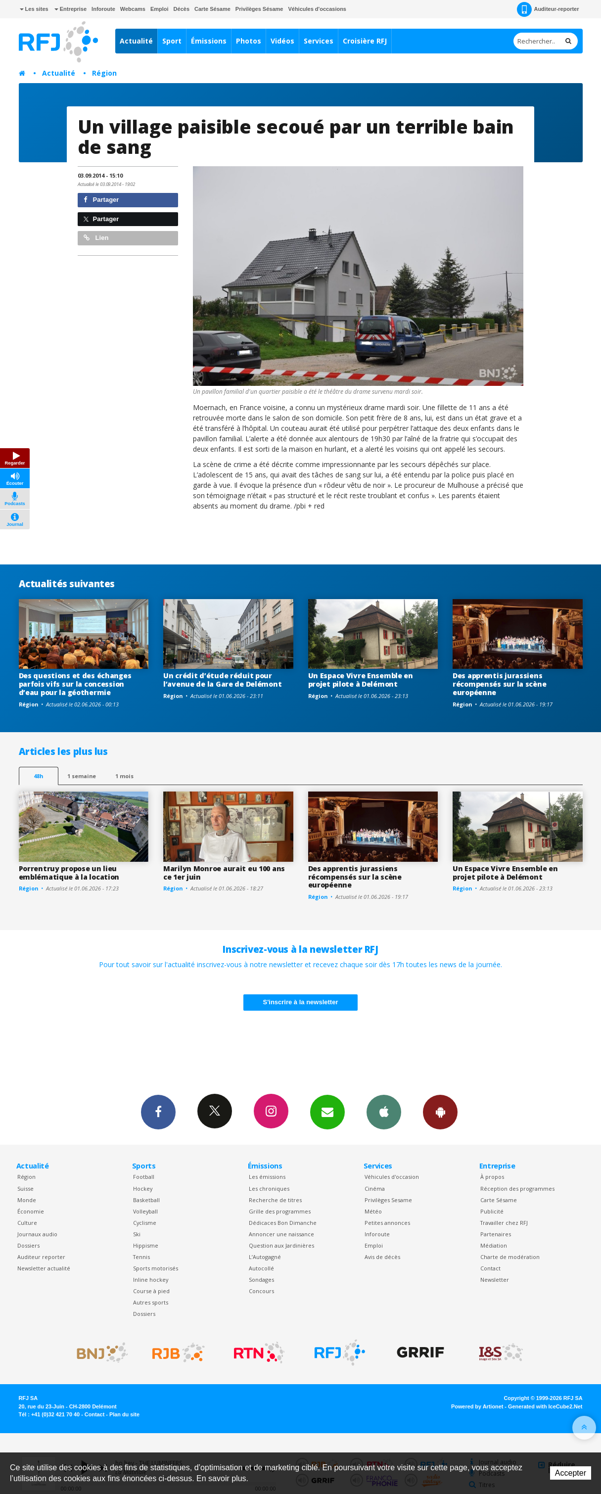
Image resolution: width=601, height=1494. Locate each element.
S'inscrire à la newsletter (300, 1002)
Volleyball (145, 1211)
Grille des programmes (280, 1211)
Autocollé (261, 1268)
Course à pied (151, 1291)
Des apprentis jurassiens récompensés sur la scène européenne (499, 684)
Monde (26, 1200)
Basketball (146, 1200)
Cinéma (375, 1188)
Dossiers (28, 1245)
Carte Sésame (212, 9)
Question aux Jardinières (281, 1245)
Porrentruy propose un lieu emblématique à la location (69, 873)
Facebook (158, 1111)
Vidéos (282, 41)
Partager (101, 199)
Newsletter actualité (43, 1268)
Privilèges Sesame (388, 1200)
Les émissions (267, 1176)
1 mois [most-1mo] (124, 776)
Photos (248, 41)
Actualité (136, 41)
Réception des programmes (517, 1188)
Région (104, 73)
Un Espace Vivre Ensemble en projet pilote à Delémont (360, 680)
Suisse (25, 1188)
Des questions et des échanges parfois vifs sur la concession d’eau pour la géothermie (75, 684)
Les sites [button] (34, 9)
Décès (181, 9)
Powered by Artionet (477, 1406)
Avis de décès (382, 1257)
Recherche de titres (275, 1200)
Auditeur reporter (41, 1257)
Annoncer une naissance (281, 1234)
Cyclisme (144, 1222)
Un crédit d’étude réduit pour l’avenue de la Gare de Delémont (222, 680)
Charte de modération (510, 1257)
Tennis (141, 1257)
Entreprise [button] (70, 9)
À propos (492, 1176)
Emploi (159, 9)
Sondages (261, 1279)
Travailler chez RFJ (504, 1222)
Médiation (493, 1245)
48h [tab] (38, 776)
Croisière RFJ (365, 41)
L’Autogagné (265, 1257)
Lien (96, 237)
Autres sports (150, 1302)
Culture (27, 1222)
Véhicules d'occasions (317, 9)
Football (143, 1176)
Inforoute (103, 9)
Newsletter (494, 1279)
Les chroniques (269, 1188)
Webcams (132, 9)
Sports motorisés (155, 1268)
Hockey (142, 1188)
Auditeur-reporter (548, 9)
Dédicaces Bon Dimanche (283, 1222)
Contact (490, 1268)
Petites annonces (387, 1222)
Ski (136, 1234)
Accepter (570, 1473)
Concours (261, 1291)
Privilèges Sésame (259, 9)
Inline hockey (150, 1279)
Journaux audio (37, 1234)
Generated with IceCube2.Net (545, 1406)
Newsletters (327, 1111)
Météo (373, 1211)
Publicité (492, 1211)
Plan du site (124, 1414)
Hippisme (145, 1245)
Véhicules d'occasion (392, 1176)
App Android (440, 1111)
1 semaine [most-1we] (81, 776)
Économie (30, 1211)
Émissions (209, 41)
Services (318, 41)
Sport (172, 41)
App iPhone (384, 1111)
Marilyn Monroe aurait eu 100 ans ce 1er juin (224, 873)
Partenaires (495, 1234)
